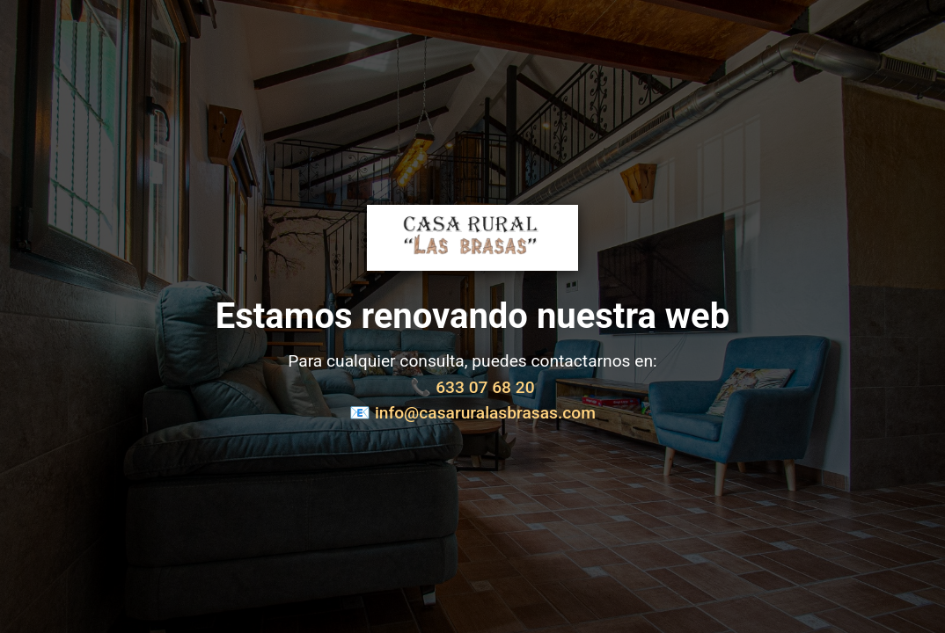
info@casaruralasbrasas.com (485, 413)
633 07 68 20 (485, 387)
